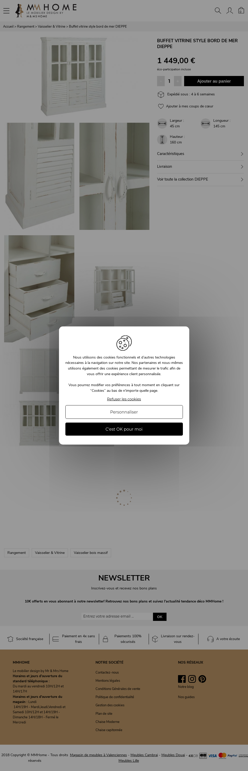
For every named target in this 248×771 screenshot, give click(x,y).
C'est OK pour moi (124, 429)
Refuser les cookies (124, 399)
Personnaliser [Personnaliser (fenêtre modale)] (124, 412)
